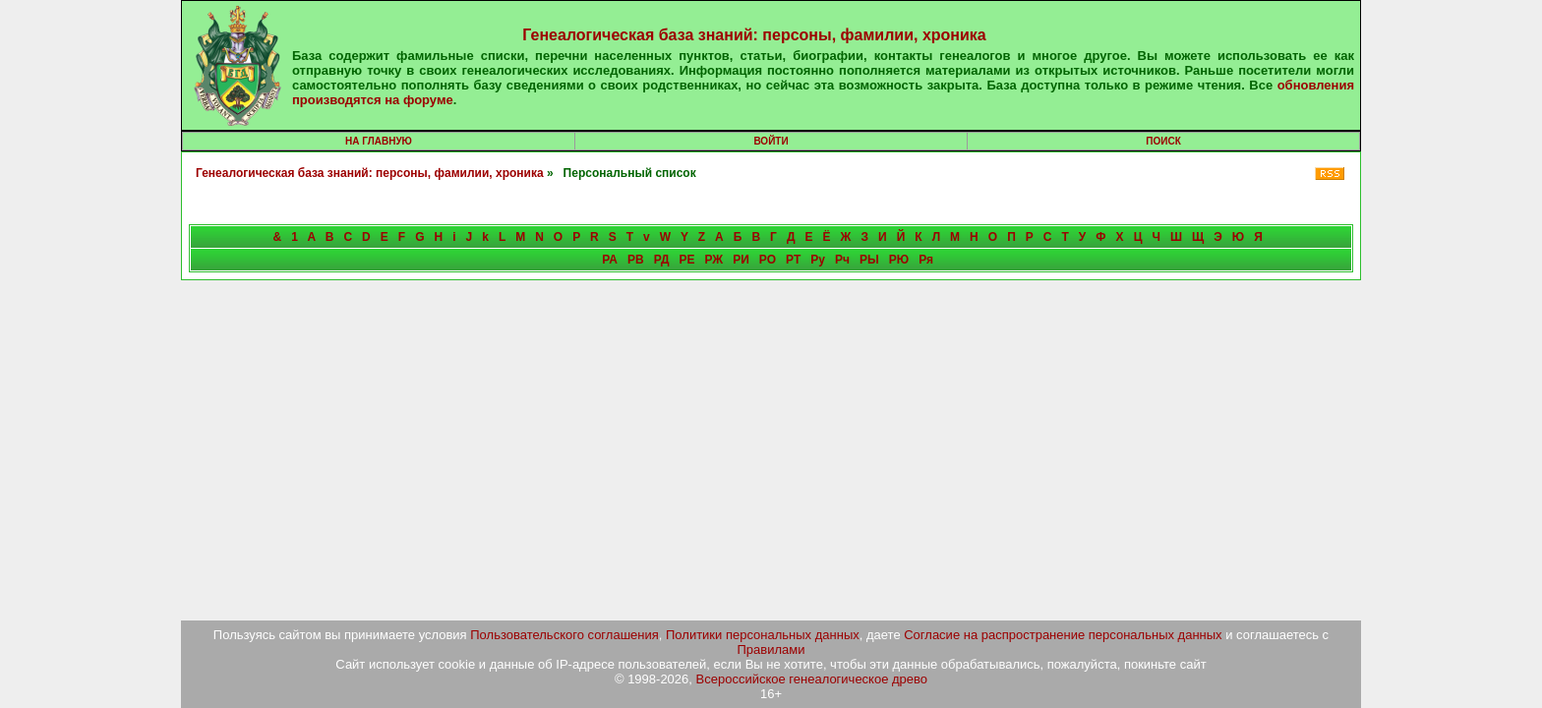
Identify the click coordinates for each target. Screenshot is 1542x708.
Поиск (1163, 141)
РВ (635, 259)
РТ (793, 259)
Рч (842, 259)
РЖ (713, 259)
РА (610, 259)
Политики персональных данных (763, 634)
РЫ (869, 259)
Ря (926, 259)
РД (662, 259)
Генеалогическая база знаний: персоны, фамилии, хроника (753, 35)
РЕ (686, 259)
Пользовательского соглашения (564, 634)
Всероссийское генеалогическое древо (812, 679)
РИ (741, 259)
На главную (378, 141)
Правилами (771, 649)
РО (767, 259)
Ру (817, 259)
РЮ (899, 259)
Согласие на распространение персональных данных (1062, 634)
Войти (770, 141)
